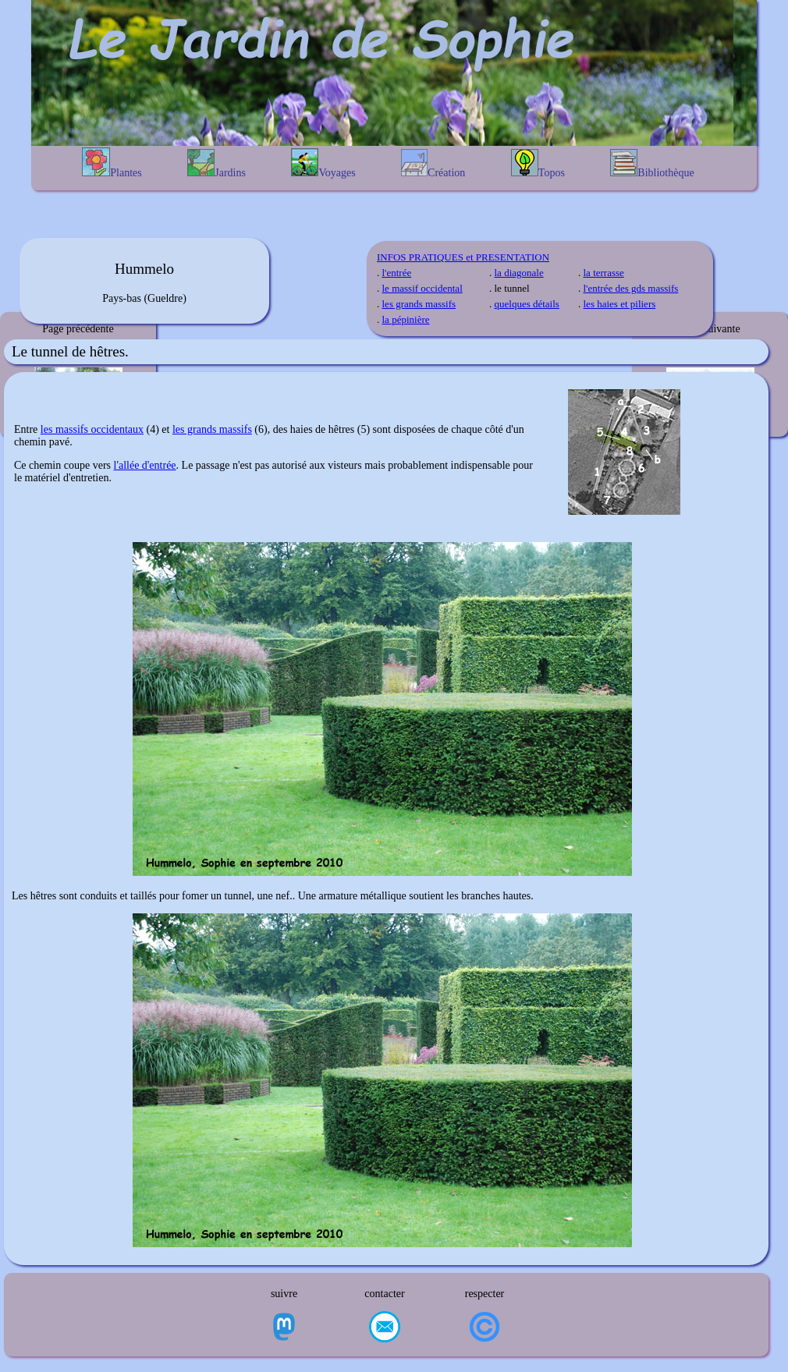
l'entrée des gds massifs (631, 288)
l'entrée (397, 272)
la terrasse (604, 272)
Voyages (323, 163)
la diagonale (519, 272)
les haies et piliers (620, 304)
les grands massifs (419, 304)
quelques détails (527, 304)
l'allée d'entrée (145, 465)
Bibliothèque (652, 164)
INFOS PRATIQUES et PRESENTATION (463, 257)
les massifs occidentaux (92, 429)
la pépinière (406, 319)
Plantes (111, 163)
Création (433, 164)
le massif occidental (422, 288)
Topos (538, 164)
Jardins (216, 164)
